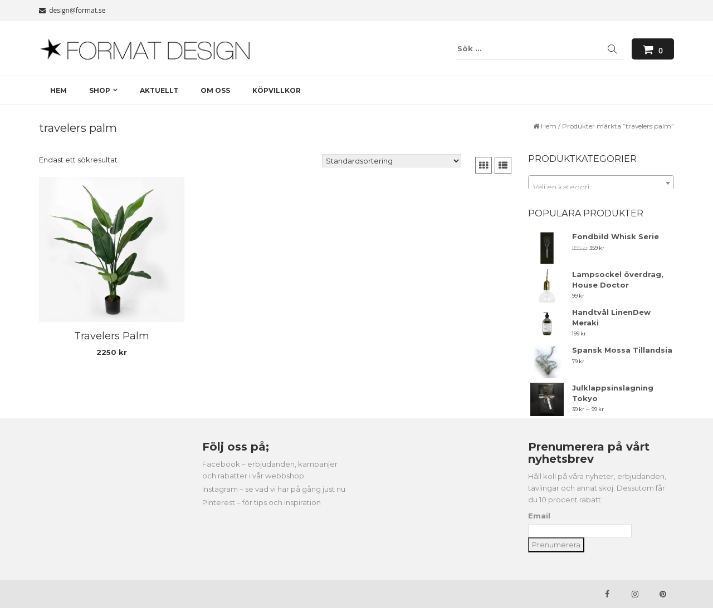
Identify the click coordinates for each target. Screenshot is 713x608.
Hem (548, 126)
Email (539, 515)
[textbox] (601, 187)
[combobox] (601, 183)
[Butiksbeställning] (391, 160)
